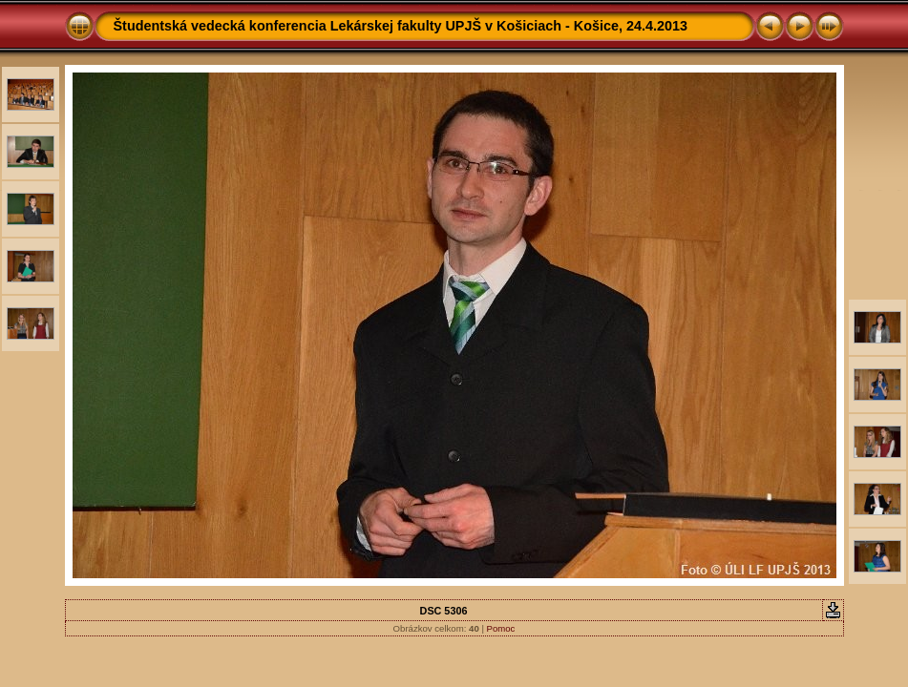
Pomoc (501, 628)
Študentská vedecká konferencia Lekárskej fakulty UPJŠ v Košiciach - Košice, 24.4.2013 (401, 25)
